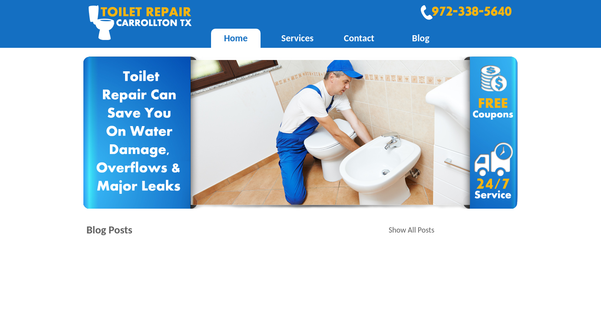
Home (236, 38)
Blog (420, 38)
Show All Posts (411, 230)
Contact (359, 38)
